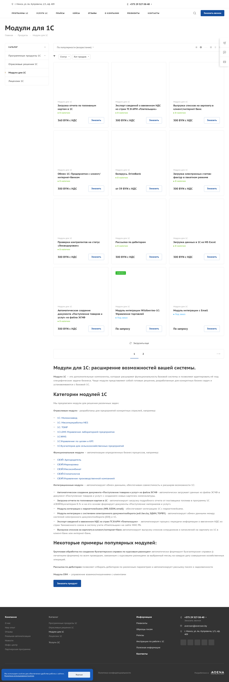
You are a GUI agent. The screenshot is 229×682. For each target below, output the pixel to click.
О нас (8, 623)
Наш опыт (10, 627)
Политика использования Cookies (19, 676)
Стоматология (72, 473)
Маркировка (71, 464)
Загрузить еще (139, 343)
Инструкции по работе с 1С (150, 641)
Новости (9, 640)
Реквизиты (141, 623)
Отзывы (9, 631)
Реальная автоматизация (18, 636)
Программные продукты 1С (27, 55)
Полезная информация (148, 647)
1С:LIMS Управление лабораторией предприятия (85, 431)
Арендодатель (73, 459)
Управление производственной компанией (89, 478)
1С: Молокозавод (67, 417)
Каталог (53, 616)
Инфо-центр (11, 645)
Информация (144, 616)
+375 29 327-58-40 (140, 4)
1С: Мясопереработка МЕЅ (72, 422)
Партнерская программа (17, 649)
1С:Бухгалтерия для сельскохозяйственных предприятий (90, 445)
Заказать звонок (212, 13)
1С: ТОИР (62, 427)
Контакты (142, 653)
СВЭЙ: (61, 459)
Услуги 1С (54, 642)
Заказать (96, 120)
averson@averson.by (195, 625)
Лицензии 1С (16, 81)
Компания (11, 616)
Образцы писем (144, 629)
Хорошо (79, 675)
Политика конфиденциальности (114, 672)
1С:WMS (61, 436)
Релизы (140, 635)
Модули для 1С (17, 72)
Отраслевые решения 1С (23, 64)
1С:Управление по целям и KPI (75, 441)
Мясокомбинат (72, 469)
